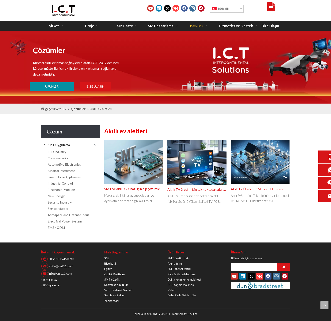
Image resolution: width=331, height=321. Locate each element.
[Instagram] (192, 8)
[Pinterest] (201, 8)
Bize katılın (111, 263)
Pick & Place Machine (181, 274)
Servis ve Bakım (114, 295)
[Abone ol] (283, 267)
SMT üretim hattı (179, 258)
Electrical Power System (65, 221)
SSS (106, 258)
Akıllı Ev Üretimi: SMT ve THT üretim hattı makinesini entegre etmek (260, 189)
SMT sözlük (111, 279)
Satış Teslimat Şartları (118, 290)
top (324, 305)
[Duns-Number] (260, 285)
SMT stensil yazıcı (179, 268)
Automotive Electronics (64, 164)
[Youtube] (150, 8)
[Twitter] (167, 8)
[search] (253, 267)
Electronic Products (62, 190)
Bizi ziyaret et (52, 285)
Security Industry (60, 202)
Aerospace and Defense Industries (72, 215)
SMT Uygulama (59, 145)
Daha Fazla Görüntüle (182, 295)
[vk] (175, 8)
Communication (58, 158)
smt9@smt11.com (60, 266)
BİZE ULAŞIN (95, 86)
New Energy (56, 196)
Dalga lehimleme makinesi (184, 279)
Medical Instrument (61, 171)
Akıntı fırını (175, 263)
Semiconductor (58, 208)
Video (171, 290)
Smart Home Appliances (64, 177)
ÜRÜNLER (51, 86)
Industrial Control (60, 183)
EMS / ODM (56, 227)
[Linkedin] (159, 8)
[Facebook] (184, 8)
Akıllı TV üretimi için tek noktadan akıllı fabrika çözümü (196, 189)
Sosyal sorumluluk (116, 284)
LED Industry (57, 152)
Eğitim (108, 268)
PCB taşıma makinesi (181, 284)
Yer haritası (111, 300)
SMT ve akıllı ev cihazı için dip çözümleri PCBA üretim (133, 189)
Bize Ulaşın (50, 280)
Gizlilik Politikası (114, 274)
